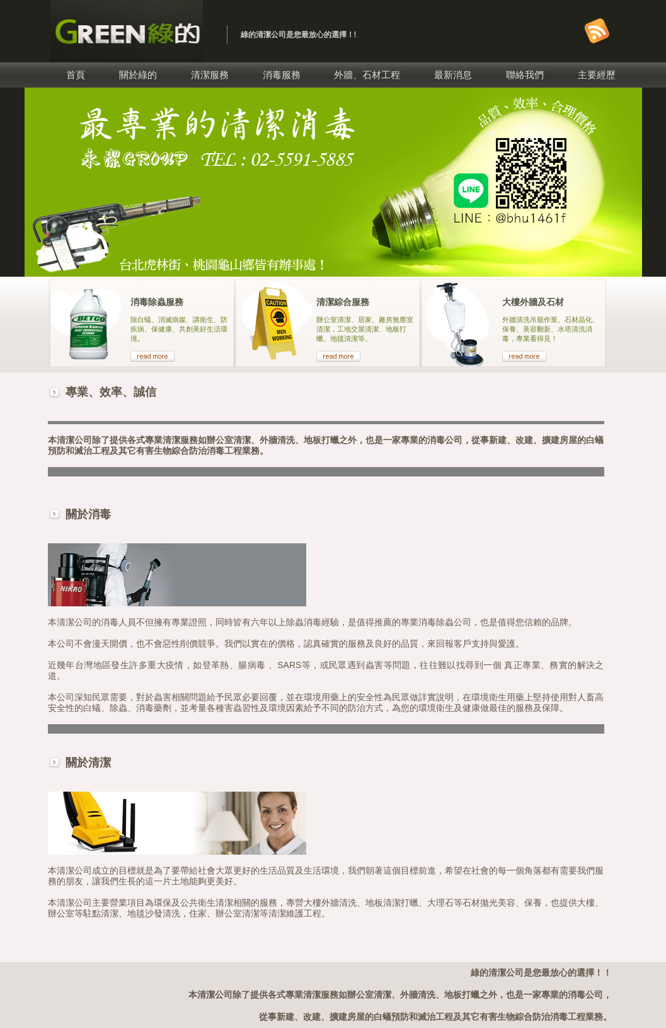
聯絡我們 (525, 74)
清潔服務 (210, 74)
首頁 (75, 74)
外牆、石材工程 (367, 74)
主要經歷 (597, 74)
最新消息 (453, 74)
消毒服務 (282, 74)
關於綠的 (138, 74)
